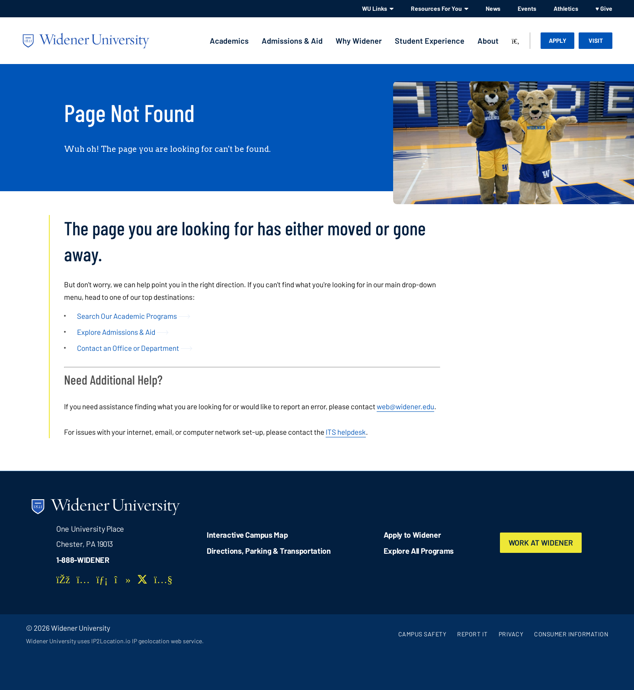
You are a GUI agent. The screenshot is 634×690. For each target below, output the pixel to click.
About (488, 40)
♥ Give (604, 8)
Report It (472, 634)
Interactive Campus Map (247, 534)
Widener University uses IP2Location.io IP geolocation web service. (115, 641)
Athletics (566, 8)
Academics (229, 40)
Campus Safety (422, 634)
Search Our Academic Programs (127, 315)
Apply (558, 40)
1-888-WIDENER (82, 560)
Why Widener (359, 40)
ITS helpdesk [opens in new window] (346, 431)
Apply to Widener (412, 534)
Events (527, 8)
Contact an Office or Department (128, 347)
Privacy (511, 634)
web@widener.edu (405, 406)
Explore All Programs (419, 550)
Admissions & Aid (292, 40)
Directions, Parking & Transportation (269, 550)
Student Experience (429, 40)
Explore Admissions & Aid (116, 331)
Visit (596, 40)
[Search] (515, 41)
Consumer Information (571, 634)
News (493, 8)
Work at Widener (542, 542)
